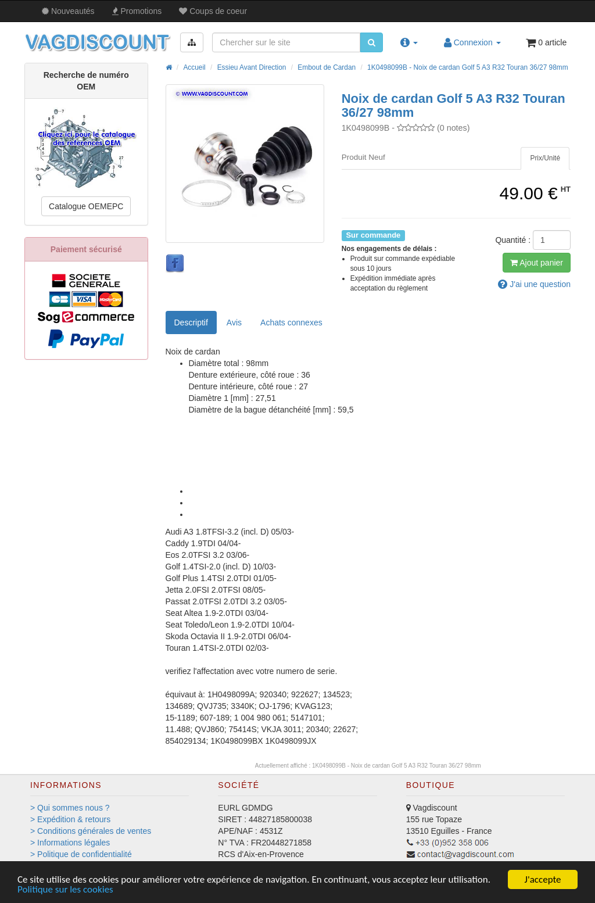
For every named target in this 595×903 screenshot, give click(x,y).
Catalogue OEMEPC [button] (86, 206)
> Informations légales (70, 842)
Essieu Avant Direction (251, 67)
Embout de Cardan (327, 67)
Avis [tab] (234, 322)
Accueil (194, 67)
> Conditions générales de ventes (90, 831)
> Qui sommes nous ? (70, 807)
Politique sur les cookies (65, 889)
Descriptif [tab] (191, 322)
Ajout (536, 262)
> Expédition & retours (70, 819)
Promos (137, 11)
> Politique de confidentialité (81, 854)
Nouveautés (68, 11)
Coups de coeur (213, 11)
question (534, 284)
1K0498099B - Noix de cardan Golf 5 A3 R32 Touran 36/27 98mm (467, 67)
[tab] (545, 158)
